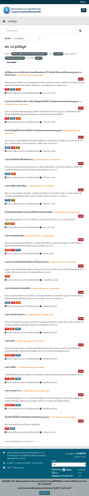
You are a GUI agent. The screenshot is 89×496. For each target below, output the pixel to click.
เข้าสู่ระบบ (83, 2)
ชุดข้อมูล (12, 21)
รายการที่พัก (10, 367)
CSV (18, 147)
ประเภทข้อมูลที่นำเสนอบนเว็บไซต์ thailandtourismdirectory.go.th (34, 130)
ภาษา (54, 461)
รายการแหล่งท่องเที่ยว (15, 235)
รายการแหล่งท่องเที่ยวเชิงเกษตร (19, 159)
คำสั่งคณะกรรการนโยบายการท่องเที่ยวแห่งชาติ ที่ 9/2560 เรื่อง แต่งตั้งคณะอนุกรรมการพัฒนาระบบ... (43, 74)
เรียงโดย (8, 38)
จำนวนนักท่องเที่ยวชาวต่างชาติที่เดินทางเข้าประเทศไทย (29, 212)
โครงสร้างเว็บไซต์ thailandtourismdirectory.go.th (27, 417)
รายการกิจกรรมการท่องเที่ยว (18, 288)
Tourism (81, 79)
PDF (7, 89)
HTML (12, 89)
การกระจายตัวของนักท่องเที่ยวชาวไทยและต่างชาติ (27, 262)
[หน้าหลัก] (4, 21)
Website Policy (80, 456)
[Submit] (80, 30)
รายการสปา (10, 341)
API (23, 441)
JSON (18, 89)
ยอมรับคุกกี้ (44, 492)
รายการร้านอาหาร (13, 390)
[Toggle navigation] (83, 10)
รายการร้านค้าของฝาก (15, 314)
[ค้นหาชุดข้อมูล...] (41, 30)
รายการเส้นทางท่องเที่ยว (16, 186)
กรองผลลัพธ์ (11, 62)
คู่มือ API (30, 441)
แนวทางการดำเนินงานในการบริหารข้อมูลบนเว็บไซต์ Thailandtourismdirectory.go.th (42, 101)
